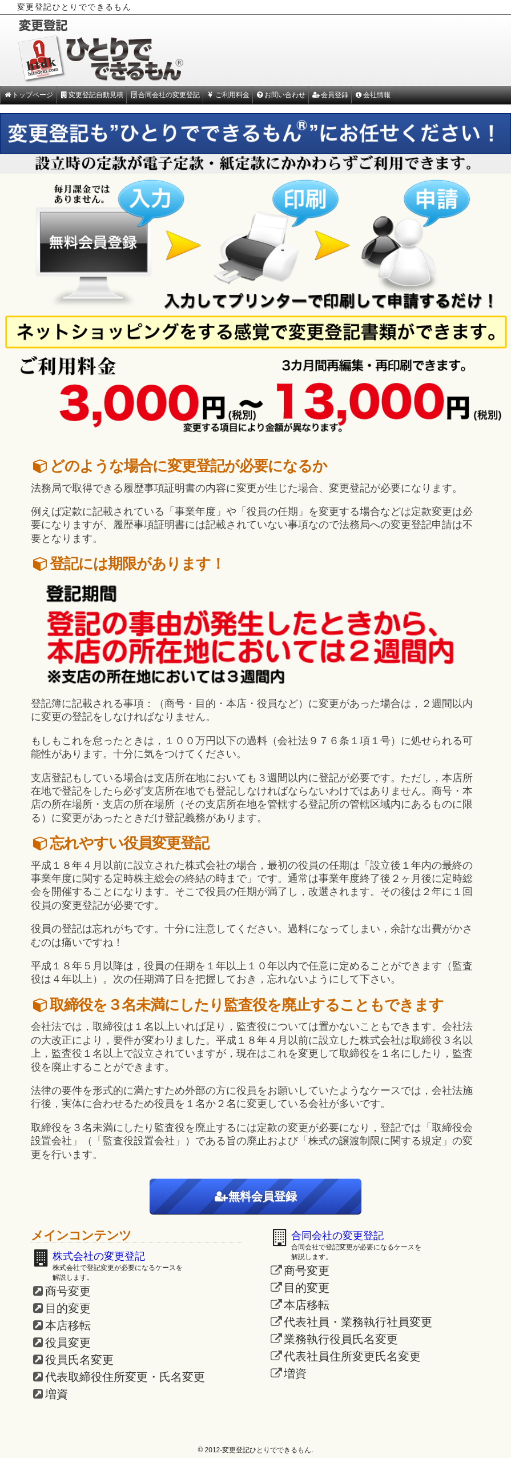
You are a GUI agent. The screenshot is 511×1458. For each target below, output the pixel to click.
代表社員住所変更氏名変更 (352, 1356)
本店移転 (68, 1325)
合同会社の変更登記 (165, 95)
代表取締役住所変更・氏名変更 (125, 1377)
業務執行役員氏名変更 (341, 1339)
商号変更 (68, 1291)
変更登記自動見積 (91, 95)
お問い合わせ (280, 95)
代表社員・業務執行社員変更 (358, 1322)
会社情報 (373, 95)
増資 (56, 1394)
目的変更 (68, 1308)
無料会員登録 (255, 1196)
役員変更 (68, 1342)
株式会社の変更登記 (99, 1256)
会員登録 (330, 95)
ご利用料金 (227, 95)
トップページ (28, 95)
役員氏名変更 (79, 1359)
